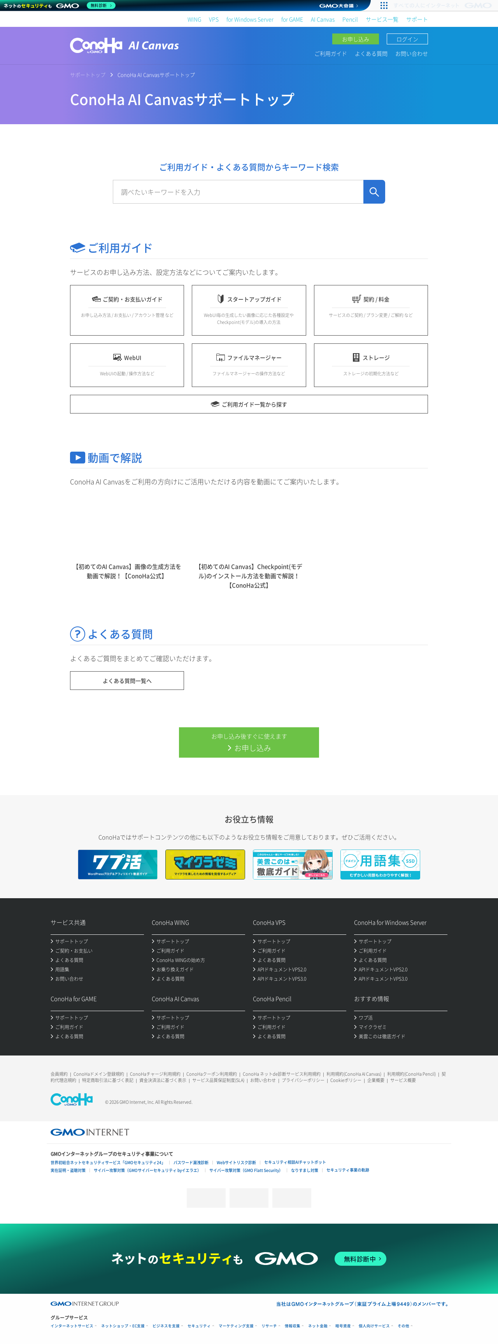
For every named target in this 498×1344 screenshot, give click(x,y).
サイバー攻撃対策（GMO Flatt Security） (246, 1170)
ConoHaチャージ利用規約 (155, 1074)
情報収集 (292, 1325)
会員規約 (59, 1074)
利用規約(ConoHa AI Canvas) (353, 1074)
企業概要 (375, 1080)
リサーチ (269, 1325)
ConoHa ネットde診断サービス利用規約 (282, 1074)
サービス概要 (403, 1080)
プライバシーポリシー (303, 1080)
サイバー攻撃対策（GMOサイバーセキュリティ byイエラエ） (147, 1170)
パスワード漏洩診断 (191, 1162)
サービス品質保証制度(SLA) (218, 1080)
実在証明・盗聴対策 (68, 1170)
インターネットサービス (72, 1325)
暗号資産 (343, 1325)
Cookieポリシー (345, 1080)
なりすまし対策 (304, 1170)
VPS (214, 19)
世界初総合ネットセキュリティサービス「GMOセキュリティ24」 (108, 1162)
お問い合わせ (411, 53)
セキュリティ (199, 1325)
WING (194, 19)
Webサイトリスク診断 (236, 1162)
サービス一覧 (382, 19)
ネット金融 (318, 1325)
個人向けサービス (374, 1325)
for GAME (292, 19)
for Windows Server (250, 19)
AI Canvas (323, 19)
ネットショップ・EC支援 (123, 1325)
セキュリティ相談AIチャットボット (295, 1162)
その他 (403, 1325)
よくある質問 (371, 53)
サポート (417, 19)
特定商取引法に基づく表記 (107, 1080)
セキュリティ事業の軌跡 (347, 1170)
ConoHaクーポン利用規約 (211, 1074)
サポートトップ (87, 74)
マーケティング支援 (236, 1325)
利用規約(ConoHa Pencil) (411, 1074)
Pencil (350, 19)
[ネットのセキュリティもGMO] (59, 5)
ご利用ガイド (330, 53)
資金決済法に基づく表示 (162, 1080)
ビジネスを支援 (166, 1325)
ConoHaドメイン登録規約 (99, 1074)
